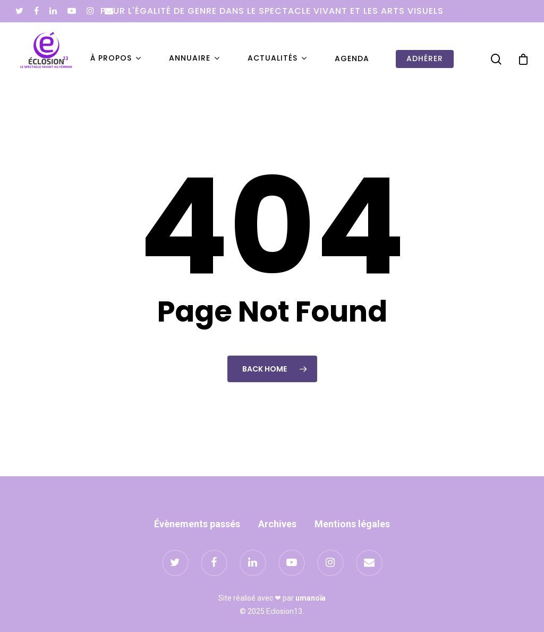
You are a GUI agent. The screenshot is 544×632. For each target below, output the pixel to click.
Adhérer (424, 59)
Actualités (277, 58)
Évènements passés (197, 523)
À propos (115, 58)
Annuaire (194, 58)
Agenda (352, 59)
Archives (277, 523)
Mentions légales (352, 523)
